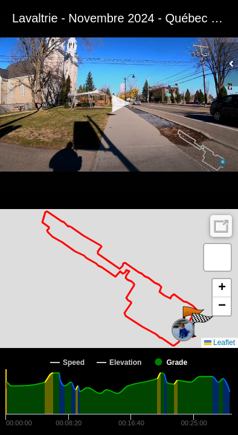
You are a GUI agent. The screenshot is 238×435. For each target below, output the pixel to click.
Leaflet (219, 342)
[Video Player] (119, 104)
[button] (119, 103)
